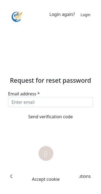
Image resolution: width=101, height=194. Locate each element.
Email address (24, 94)
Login (85, 14)
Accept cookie (46, 179)
